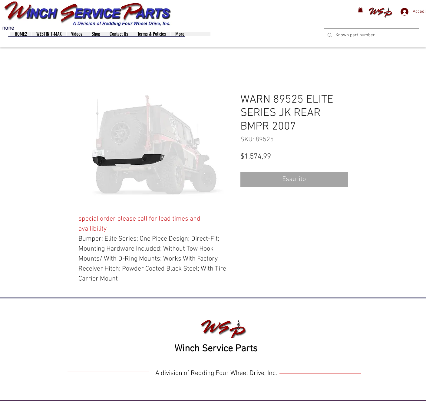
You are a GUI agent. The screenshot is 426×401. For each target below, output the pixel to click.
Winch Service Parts (215, 349)
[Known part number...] (370, 35)
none (8, 28)
